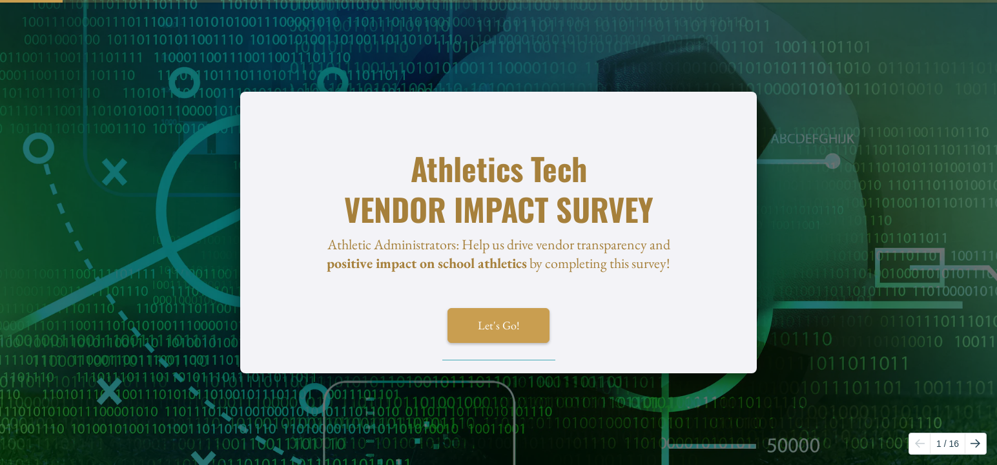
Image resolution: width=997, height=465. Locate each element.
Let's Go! (499, 325)
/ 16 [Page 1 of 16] (947, 444)
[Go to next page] (975, 443)
